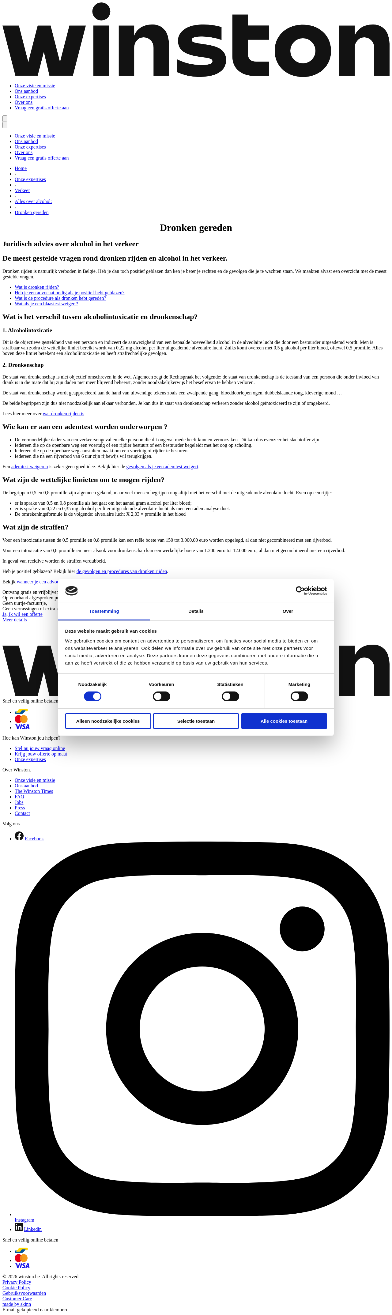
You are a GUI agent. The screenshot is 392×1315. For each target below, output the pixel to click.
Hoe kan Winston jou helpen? (31, 737)
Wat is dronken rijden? (37, 287)
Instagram (24, 1220)
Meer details (14, 619)
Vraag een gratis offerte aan (42, 107)
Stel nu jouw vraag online (40, 748)
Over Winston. (16, 769)
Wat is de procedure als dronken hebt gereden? (60, 298)
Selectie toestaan (196, 721)
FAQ (19, 796)
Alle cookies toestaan (284, 721)
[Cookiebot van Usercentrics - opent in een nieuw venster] (300, 590)
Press (20, 807)
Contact (22, 813)
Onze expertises (30, 96)
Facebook (34, 838)
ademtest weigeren (29, 466)
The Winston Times (34, 791)
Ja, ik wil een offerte (22, 614)
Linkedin (33, 1229)
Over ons (23, 102)
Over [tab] (288, 611)
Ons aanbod (26, 91)
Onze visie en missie (35, 85)
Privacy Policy (16, 1282)
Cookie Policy (16, 1287)
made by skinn (16, 1304)
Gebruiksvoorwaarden (24, 1293)
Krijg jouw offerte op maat (41, 753)
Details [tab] (196, 611)
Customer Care (17, 1298)
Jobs (19, 802)
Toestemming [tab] (104, 611)
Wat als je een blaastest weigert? (46, 303)
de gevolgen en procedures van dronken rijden (122, 571)
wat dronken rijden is (63, 413)
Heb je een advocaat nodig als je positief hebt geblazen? (70, 292)
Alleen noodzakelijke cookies (108, 721)
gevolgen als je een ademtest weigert (162, 466)
